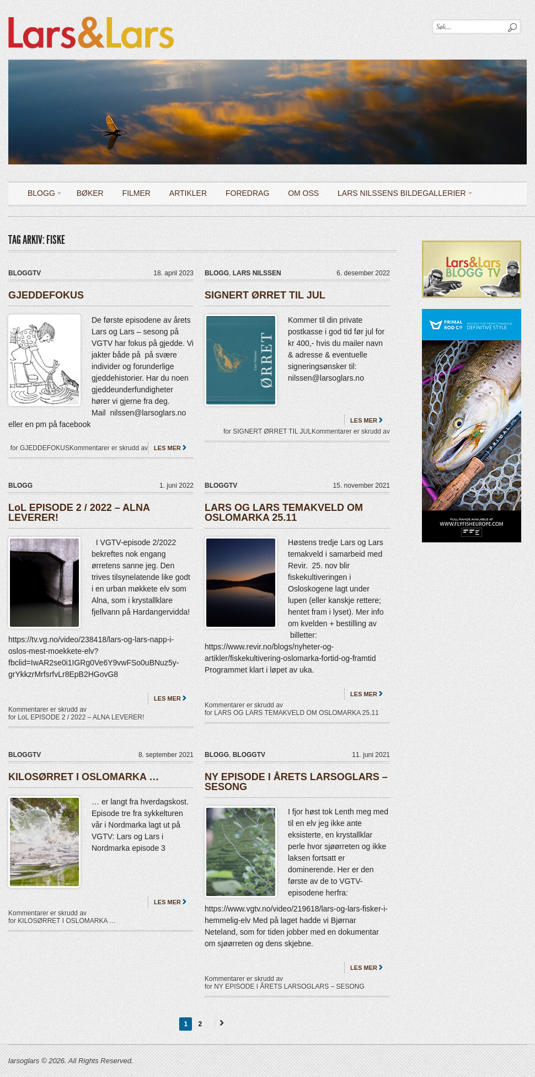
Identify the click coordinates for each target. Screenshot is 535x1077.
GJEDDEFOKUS (46, 295)
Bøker (90, 193)
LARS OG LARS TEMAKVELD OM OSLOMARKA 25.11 (284, 512)
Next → (220, 1023)
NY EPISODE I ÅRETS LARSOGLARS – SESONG (296, 781)
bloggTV (24, 273)
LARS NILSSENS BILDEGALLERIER (401, 195)
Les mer (167, 448)
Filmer (136, 193)
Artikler (188, 193)
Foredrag (247, 193)
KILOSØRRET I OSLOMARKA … (83, 776)
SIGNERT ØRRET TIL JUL (265, 295)
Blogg (41, 195)
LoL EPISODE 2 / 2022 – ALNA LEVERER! (78, 512)
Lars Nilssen (257, 273)
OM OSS (303, 193)
